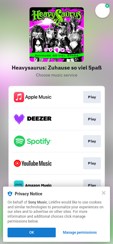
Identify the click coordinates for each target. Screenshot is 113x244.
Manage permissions (80, 232)
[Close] (103, 193)
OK (31, 232)
